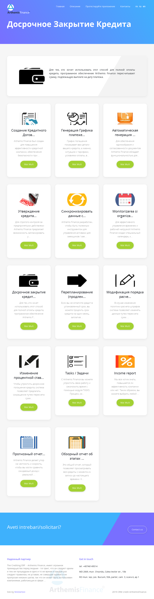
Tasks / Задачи (77, 373)
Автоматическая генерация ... (125, 132)
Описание (75, 6)
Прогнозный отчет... (29, 454)
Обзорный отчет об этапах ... (77, 456)
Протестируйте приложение (100, 6)
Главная (60, 6)
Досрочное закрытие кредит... (29, 294)
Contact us (137, 529)
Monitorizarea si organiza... (125, 213)
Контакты (125, 6)
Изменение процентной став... (29, 375)
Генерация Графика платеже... (77, 132)
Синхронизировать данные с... (76, 213)
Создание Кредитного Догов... (28, 132)
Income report (125, 373)
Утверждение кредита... (29, 213)
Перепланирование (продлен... (77, 294)
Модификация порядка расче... (125, 294)
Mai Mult (29, 164)
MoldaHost (19, 591)
